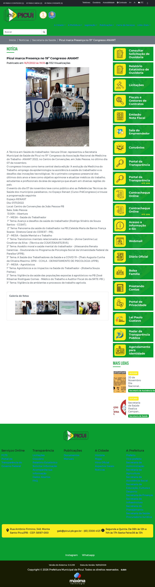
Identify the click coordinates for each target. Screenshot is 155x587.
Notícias (24, 40)
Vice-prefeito (134, 458)
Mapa (98, 458)
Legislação (89, 25)
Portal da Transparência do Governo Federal (11, 462)
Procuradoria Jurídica (139, 516)
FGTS (4, 455)
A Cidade (59, 25)
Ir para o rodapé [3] (54, 3)
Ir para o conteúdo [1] (13, 3)
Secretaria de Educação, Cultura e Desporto (138, 488)
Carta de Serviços (125, 25)
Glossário (38, 458)
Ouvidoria (96, 3)
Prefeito (130, 455)
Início (12, 40)
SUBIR (123, 570)
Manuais (69, 458)
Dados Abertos (41, 476)
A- (135, 3)
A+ (130, 3)
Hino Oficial (102, 462)
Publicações (106, 25)
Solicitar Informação (45, 466)
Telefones (86, 3)
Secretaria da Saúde (138, 513)
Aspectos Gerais (104, 466)
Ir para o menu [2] (34, 3)
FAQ (35, 480)
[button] (43, 31)
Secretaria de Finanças (139, 495)
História (99, 455)
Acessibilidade (108, 3)
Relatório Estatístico (45, 462)
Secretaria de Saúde (44, 40)
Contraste (122, 3)
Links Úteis (143, 25)
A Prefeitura (74, 25)
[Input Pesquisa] (22, 31)
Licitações (39, 455)
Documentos (71, 455)
